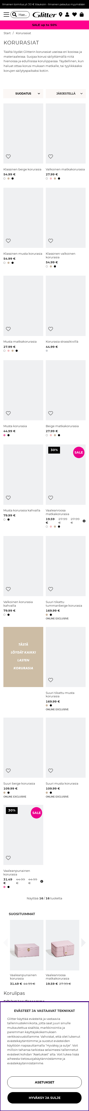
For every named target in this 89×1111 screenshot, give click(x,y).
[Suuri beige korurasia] (23, 758)
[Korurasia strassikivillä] (66, 314)
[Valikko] (7, 14)
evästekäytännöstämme (25, 1063)
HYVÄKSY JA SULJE (44, 1098)
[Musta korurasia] (23, 399)
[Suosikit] (76, 14)
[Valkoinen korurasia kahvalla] (23, 578)
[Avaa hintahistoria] (84, 521)
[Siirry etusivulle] (44, 14)
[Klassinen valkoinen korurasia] (66, 228)
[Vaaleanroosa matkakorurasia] (66, 486)
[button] (68, 14)
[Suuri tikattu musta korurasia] (66, 669)
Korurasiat (23, 33)
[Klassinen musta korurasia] (23, 228)
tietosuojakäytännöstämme (41, 1058)
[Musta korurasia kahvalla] (23, 486)
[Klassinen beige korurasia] (23, 142)
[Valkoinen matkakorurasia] (66, 142)
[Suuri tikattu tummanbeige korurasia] (66, 578)
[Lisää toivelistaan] (8, 156)
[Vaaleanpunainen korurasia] (23, 847)
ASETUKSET (44, 1082)
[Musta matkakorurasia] (23, 314)
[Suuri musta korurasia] (66, 758)
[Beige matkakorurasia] (66, 399)
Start (7, 33)
